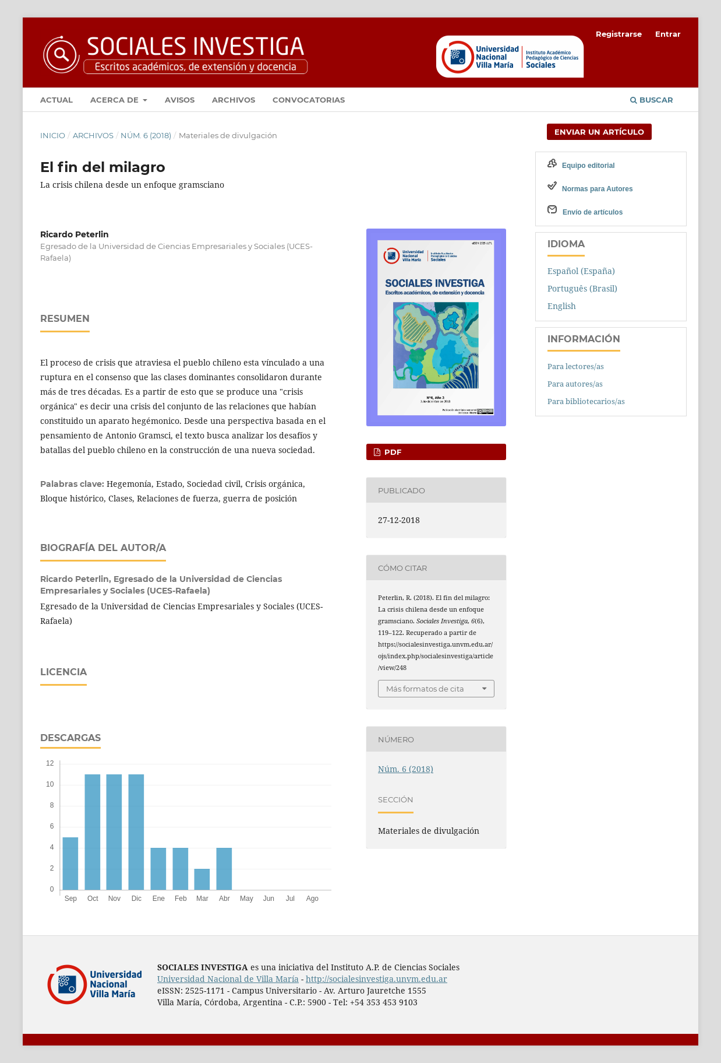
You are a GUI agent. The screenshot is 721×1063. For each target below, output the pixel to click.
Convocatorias (309, 99)
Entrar (668, 33)
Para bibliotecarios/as (586, 401)
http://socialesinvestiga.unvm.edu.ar (376, 978)
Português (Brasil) (582, 288)
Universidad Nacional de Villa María (228, 978)
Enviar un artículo (599, 131)
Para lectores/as (575, 366)
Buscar (651, 99)
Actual (56, 99)
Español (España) (581, 270)
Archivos (233, 99)
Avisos (180, 99)
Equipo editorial (588, 166)
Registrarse (619, 33)
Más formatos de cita (425, 688)
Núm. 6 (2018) (146, 135)
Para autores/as (575, 383)
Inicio (52, 135)
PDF (391, 452)
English (561, 305)
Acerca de (115, 99)
